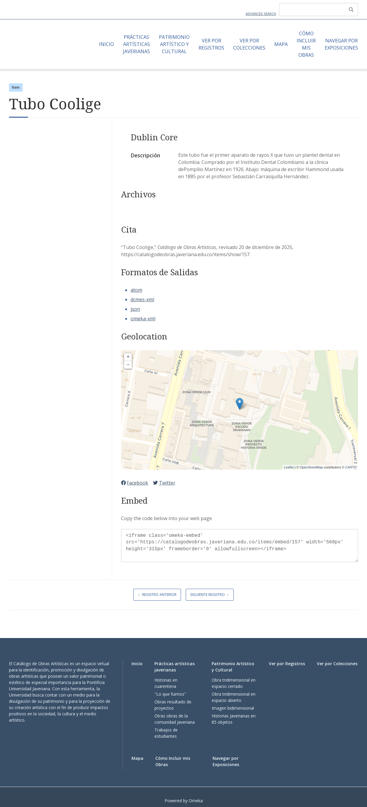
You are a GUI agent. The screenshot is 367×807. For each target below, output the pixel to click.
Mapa (281, 44)
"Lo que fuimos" (170, 694)
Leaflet (289, 467)
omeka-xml (143, 318)
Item (16, 87)
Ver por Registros (211, 44)
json (135, 309)
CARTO (351, 467)
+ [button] (128, 357)
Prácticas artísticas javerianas (136, 44)
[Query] (318, 9)
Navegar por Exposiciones (341, 44)
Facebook (134, 482)
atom (136, 290)
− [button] (128, 364)
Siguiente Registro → (209, 594)
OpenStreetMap (311, 467)
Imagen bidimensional (233, 708)
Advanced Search (261, 13)
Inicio (106, 44)
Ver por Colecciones (249, 44)
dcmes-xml (142, 299)
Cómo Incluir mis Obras (306, 44)
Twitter (164, 482)
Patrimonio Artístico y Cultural (174, 44)
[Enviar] (351, 9)
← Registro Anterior (157, 594)
